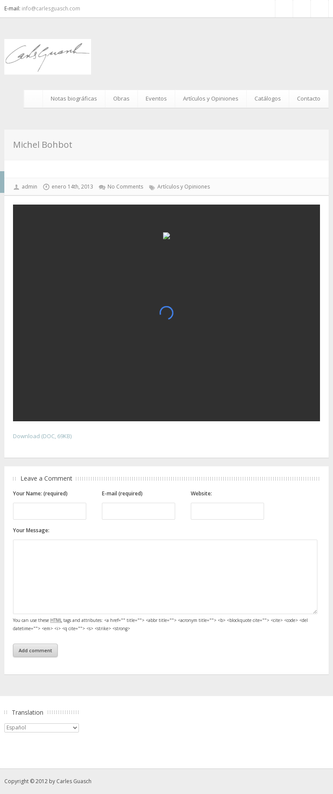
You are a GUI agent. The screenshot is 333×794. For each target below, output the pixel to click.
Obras (121, 98)
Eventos (156, 98)
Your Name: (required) (40, 493)
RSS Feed (301, 8)
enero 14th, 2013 (72, 186)
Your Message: (31, 530)
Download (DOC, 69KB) (42, 436)
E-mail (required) (122, 493)
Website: (201, 493)
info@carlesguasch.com (51, 8)
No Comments (125, 186)
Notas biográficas (74, 98)
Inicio (34, 98)
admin (29, 186)
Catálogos (268, 98)
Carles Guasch (73, 781)
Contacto (308, 98)
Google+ (319, 8)
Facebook (284, 8)
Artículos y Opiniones (210, 98)
